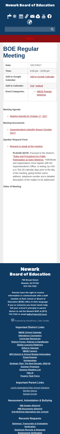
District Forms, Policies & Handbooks (30, 342)
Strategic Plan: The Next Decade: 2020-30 (30, 363)
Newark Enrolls (30, 394)
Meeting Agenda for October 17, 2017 (28, 116)
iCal (32, 85)
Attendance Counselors (30, 335)
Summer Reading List (30, 369)
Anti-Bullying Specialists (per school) (30, 412)
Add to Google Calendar (42, 76)
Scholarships (30, 360)
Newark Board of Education (30, 5)
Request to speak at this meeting (26, 146)
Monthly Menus (30, 391)
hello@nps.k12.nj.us (37, 314)
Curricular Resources (29, 338)
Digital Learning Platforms (30, 345)
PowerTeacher (30, 357)
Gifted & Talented (30, 348)
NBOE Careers (30, 351)
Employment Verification (30, 433)
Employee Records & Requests (30, 430)
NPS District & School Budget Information (30, 354)
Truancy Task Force (30, 376)
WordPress (31, 321)
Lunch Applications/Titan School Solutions (30, 388)
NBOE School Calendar (30, 332)
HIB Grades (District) (30, 405)
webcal (39, 85)
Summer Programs (30, 366)
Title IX (30, 373)
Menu (30, 38)
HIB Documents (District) (30, 409)
